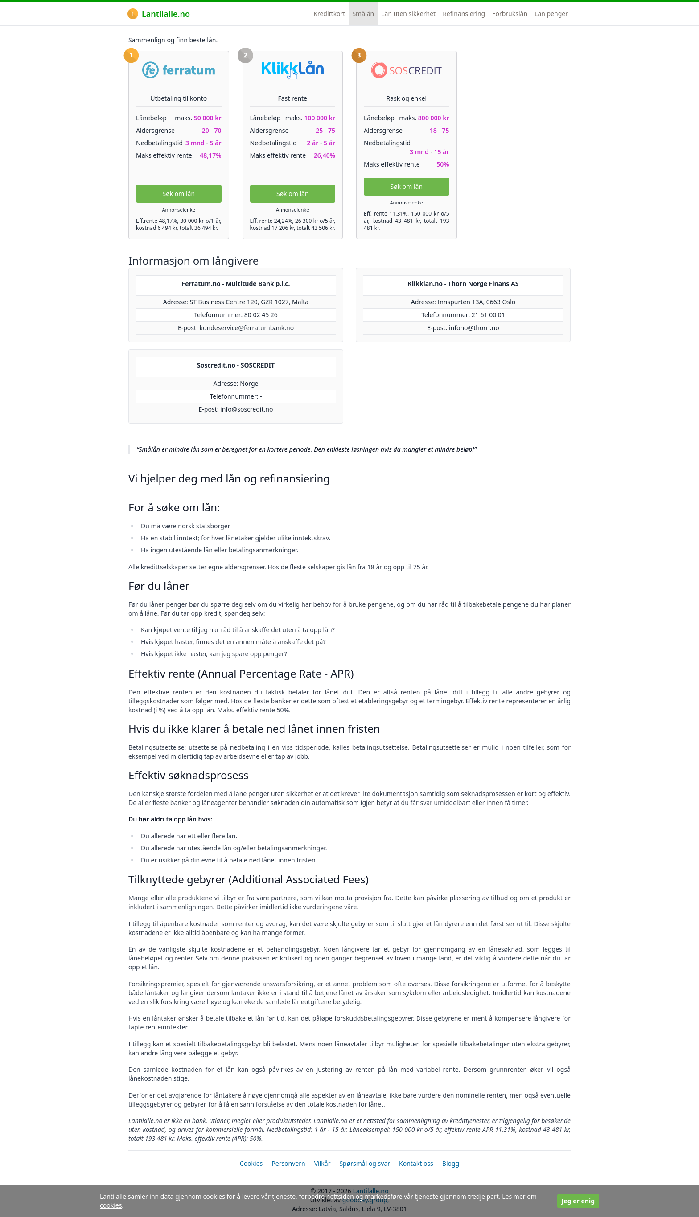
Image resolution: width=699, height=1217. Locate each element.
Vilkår (322, 1163)
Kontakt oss (416, 1163)
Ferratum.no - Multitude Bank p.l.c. (236, 283)
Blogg (450, 1163)
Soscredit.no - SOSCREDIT (236, 365)
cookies (111, 1205)
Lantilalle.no (158, 13)
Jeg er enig (578, 1201)
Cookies (251, 1163)
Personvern (288, 1163)
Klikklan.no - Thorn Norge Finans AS (463, 283)
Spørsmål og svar (364, 1163)
